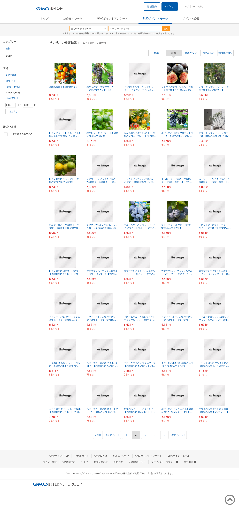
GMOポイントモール (155, 18)
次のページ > (178, 435)
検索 (166, 28)
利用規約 (118, 462)
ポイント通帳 (191, 18)
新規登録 (152, 6)
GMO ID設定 (197, 6)
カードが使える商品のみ (18, 134)
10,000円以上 (12, 98)
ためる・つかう (72, 18)
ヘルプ (186, 6)
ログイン (169, 6)
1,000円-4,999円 (13, 87)
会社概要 (190, 462)
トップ (44, 18)
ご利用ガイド (81, 455)
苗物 (7, 48)
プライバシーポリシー (164, 462)
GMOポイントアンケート (112, 18)
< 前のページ (112, 435)
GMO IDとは (100, 455)
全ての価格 (11, 75)
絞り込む (14, 111)
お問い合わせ (101, 462)
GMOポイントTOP (59, 455)
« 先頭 (98, 435)
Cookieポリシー (137, 462)
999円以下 (10, 81)
